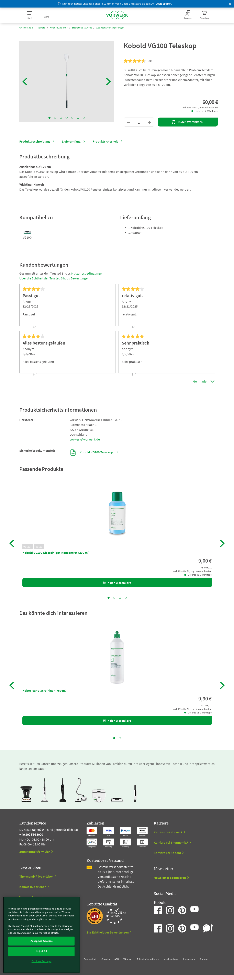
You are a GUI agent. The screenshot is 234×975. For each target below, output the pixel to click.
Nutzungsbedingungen (87, 273)
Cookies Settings (42, 961)
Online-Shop (26, 27)
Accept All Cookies (42, 941)
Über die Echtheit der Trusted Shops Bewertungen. (54, 278)
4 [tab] (66, 117)
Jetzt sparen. (164, 3)
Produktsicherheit (105, 141)
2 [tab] (55, 117)
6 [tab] (78, 117)
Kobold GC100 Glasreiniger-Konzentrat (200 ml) (56, 553)
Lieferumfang (71, 141)
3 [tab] (60, 117)
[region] (41, 935)
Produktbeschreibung (34, 141)
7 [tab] (83, 117)
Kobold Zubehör (59, 27)
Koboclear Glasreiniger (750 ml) (44, 690)
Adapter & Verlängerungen (110, 27)
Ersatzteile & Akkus (82, 27)
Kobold (41, 27)
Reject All (41, 951)
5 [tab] (72, 117)
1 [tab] (49, 117)
